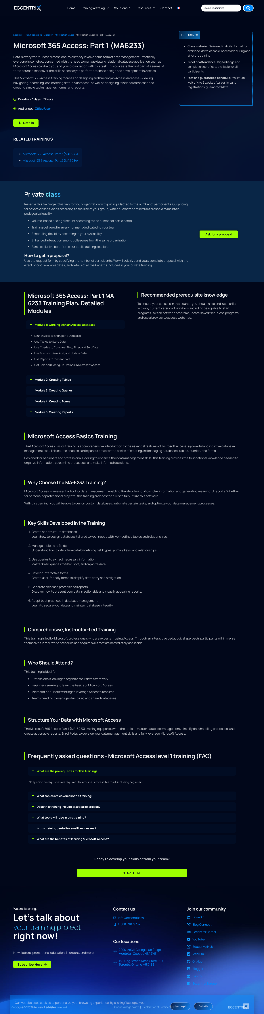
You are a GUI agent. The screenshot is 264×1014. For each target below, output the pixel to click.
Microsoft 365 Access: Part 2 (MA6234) (50, 160)
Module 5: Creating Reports (54, 412)
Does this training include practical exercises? (68, 807)
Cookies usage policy (126, 1007)
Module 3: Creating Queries (54, 390)
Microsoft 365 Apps (64, 34)
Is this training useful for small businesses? (66, 828)
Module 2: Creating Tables (53, 380)
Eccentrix (18, 34)
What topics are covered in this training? (65, 796)
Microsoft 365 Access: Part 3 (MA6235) (50, 154)
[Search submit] (248, 8)
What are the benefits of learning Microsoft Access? (73, 839)
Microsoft (48, 34)
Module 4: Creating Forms (52, 401)
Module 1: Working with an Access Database (65, 324)
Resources (146, 8)
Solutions (122, 8)
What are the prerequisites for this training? (67, 771)
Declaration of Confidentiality (160, 1007)
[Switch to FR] (178, 8)
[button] (219, 234)
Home (71, 8)
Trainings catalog (95, 8)
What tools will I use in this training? (61, 817)
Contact (166, 8)
